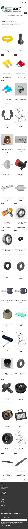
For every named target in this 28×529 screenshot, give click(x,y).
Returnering (3, 491)
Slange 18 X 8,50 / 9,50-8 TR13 (7, 275)
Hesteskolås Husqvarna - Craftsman (7, 125)
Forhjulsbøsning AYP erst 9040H (7, 325)
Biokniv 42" (7, 471)
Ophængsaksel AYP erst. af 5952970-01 (20, 349)
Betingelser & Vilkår (5, 489)
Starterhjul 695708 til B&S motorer (20, 250)
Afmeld (7, 525)
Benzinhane (20, 174)
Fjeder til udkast (7, 348)
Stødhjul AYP (7, 448)
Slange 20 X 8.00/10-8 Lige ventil (20, 374)
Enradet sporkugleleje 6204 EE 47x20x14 (7, 250)
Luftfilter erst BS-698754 (20, 424)
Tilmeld (3, 525)
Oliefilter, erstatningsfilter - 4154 (7, 374)
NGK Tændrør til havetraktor (7, 223)
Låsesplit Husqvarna (20, 149)
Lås (20, 124)
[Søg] (25, 13)
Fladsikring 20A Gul (7, 73)
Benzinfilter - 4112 (7, 174)
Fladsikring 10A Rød (20, 73)
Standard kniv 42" (21, 471)
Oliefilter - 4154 (7, 424)
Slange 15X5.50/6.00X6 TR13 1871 (20, 276)
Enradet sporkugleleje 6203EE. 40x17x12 (20, 223)
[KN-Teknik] (13, 8)
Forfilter (21, 324)
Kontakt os (3, 492)
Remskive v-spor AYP (20, 398)
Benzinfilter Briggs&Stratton (21, 198)
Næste (25, 479)
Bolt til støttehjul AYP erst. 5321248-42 (7, 198)
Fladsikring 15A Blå (7, 99)
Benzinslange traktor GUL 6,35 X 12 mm (7, 50)
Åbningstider (3, 493)
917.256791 (14, 21)
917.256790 (9, 21)
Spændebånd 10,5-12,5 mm (20, 99)
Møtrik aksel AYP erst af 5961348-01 (7, 150)
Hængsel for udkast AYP (20, 448)
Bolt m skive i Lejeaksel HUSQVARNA (7, 399)
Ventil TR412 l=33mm (20, 49)
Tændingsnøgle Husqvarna (7, 300)
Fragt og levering (5, 487)
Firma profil (3, 488)
